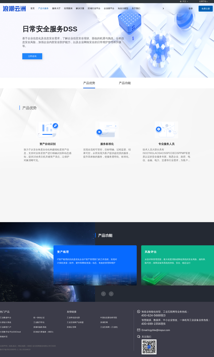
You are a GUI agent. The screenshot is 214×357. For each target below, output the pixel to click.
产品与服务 (43, 8)
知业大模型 (123, 8)
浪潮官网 (104, 322)
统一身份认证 (39, 318)
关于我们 (136, 8)
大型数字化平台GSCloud (10, 332)
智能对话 (3, 337)
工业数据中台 (5, 318)
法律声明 (3, 346)
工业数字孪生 (39, 322)
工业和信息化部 (73, 318)
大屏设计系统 (5, 322)
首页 (32, 8)
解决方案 (80, 8)
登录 (191, 8)
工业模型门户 (5, 327)
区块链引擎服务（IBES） (44, 332)
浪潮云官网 (71, 327)
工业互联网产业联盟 (75, 322)
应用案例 (68, 8)
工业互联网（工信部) (109, 327)
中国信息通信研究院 (108, 318)
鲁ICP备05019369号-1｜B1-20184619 (15, 350)
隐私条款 (12, 346)
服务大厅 (56, 8)
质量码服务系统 (40, 327)
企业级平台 (109, 8)
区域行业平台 (94, 8)
